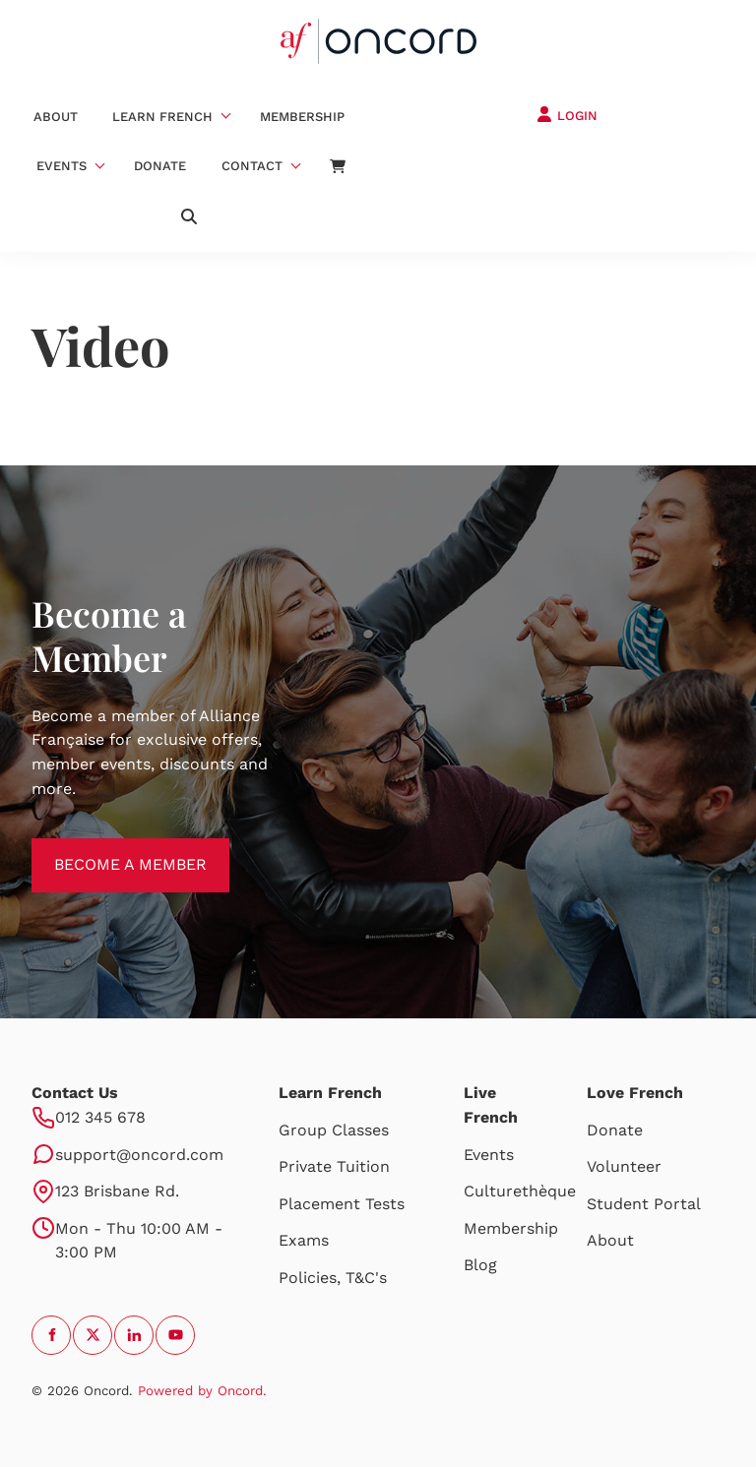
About (55, 116)
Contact (252, 165)
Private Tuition (334, 1166)
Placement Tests (342, 1203)
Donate (160, 165)
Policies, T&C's (333, 1277)
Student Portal (644, 1203)
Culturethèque (520, 1191)
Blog (480, 1264)
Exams (304, 1240)
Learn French (162, 116)
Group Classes (334, 1130)
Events (61, 165)
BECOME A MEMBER (108, 849)
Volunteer (624, 1166)
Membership (302, 116)
